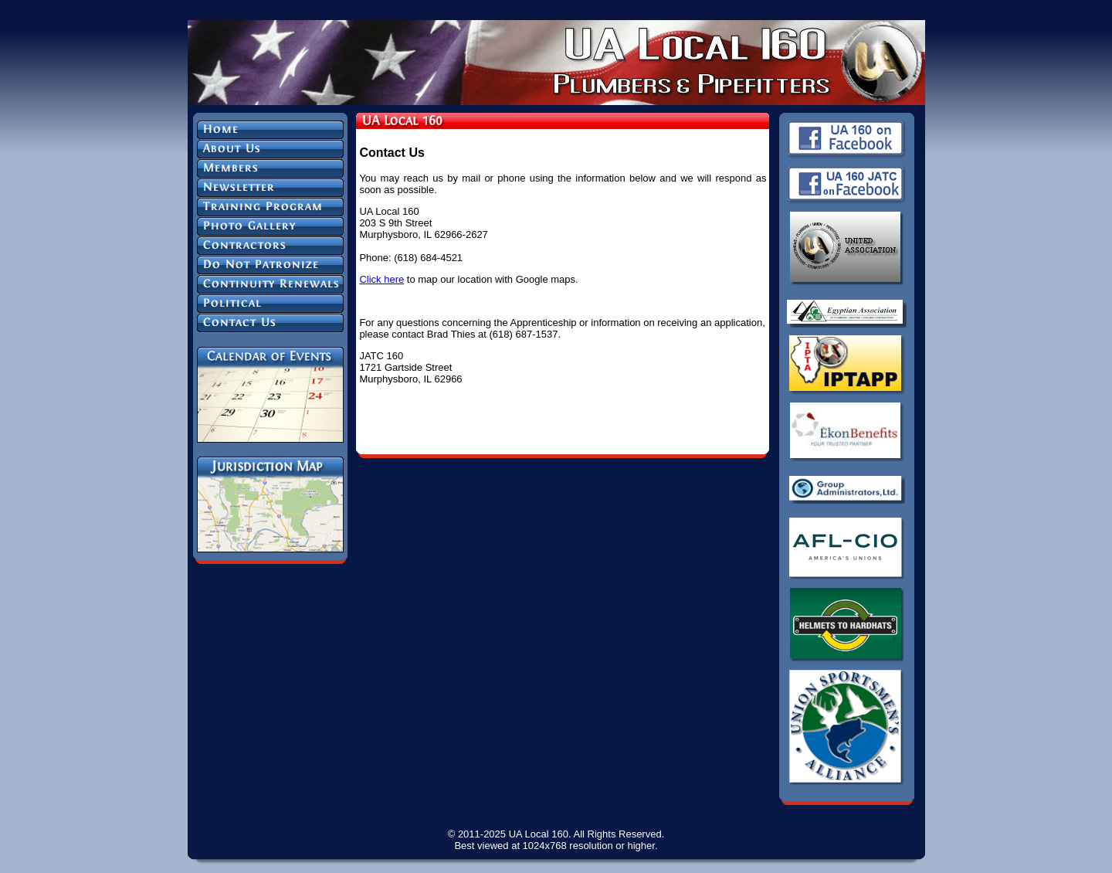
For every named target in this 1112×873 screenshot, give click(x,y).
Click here (381, 279)
